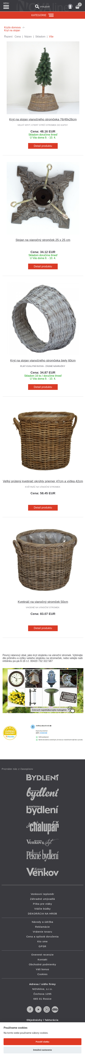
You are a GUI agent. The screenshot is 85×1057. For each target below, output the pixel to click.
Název (28, 36)
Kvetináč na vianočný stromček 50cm (43, 601)
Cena (18, 36)
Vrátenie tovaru (42, 931)
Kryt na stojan (12, 30)
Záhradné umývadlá (42, 899)
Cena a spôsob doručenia (42, 936)
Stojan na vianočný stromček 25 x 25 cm (43, 240)
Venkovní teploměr (42, 894)
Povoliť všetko (42, 1042)
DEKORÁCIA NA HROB (42, 913)
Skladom (40, 36)
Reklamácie (42, 926)
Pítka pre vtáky (42, 903)
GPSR (42, 946)
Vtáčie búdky (42, 908)
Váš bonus (42, 969)
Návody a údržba (42, 921)
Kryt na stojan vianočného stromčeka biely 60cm (43, 360)
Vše (51, 36)
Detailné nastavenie (42, 1050)
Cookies (42, 974)
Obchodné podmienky (42, 964)
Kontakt (42, 959)
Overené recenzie (42, 954)
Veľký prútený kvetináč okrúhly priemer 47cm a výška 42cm (43, 481)
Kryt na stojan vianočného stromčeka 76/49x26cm (43, 119)
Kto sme (42, 941)
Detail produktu (43, 146)
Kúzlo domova (12, 27)
